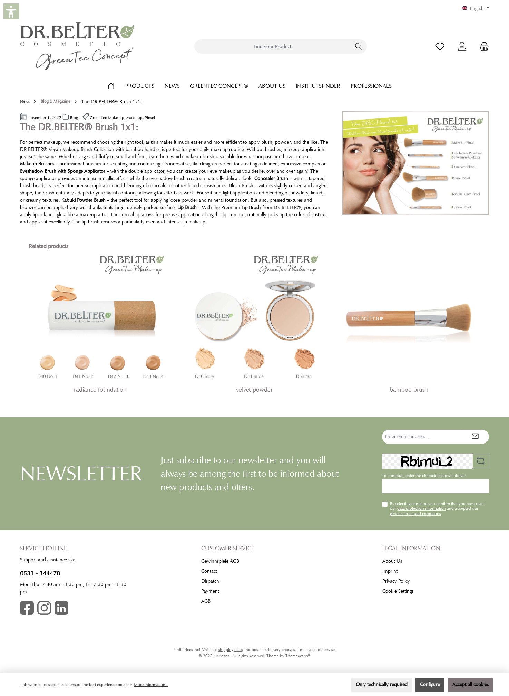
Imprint (390, 571)
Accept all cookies (470, 684)
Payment (210, 591)
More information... (151, 684)
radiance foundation (100, 389)
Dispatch (210, 581)
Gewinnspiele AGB (220, 561)
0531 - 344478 (40, 573)
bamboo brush (409, 389)
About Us (392, 561)
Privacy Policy (396, 581)
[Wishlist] (440, 46)
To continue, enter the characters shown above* (424, 475)
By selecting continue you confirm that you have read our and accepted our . (437, 508)
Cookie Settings (397, 591)
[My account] (462, 46)
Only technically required (382, 684)
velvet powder (254, 389)
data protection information (421, 508)
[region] (254, 326)
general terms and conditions (415, 513)
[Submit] (475, 437)
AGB (206, 601)
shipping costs (230, 649)
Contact (209, 571)
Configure (430, 684)
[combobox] (272, 46)
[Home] (116, 86)
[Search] (359, 46)
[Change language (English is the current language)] (475, 9)
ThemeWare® (298, 656)
